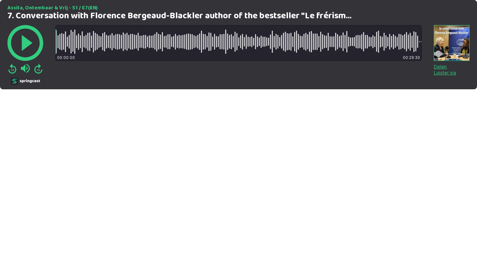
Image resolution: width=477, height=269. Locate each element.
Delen (440, 66)
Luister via (445, 72)
